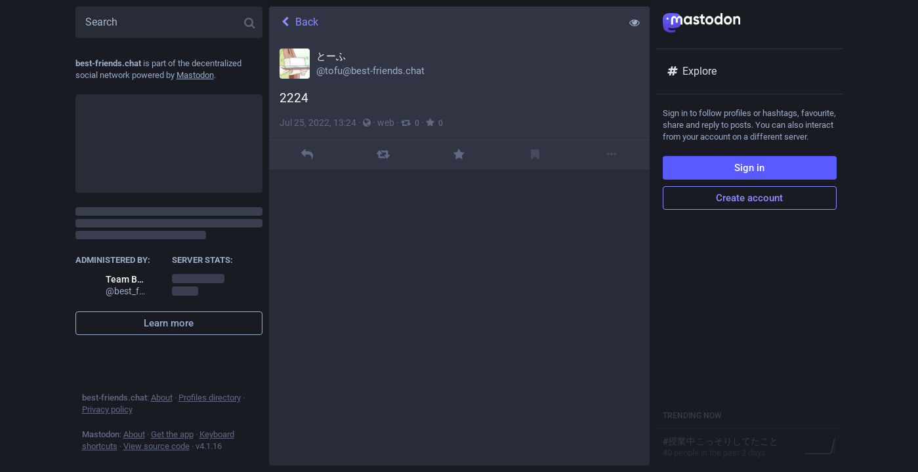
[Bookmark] (535, 154)
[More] (611, 154)
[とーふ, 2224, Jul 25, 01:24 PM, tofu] (459, 103)
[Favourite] (459, 154)
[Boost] (382, 154)
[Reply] (306, 154)
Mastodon (195, 75)
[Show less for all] (634, 22)
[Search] (168, 22)
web (385, 122)
